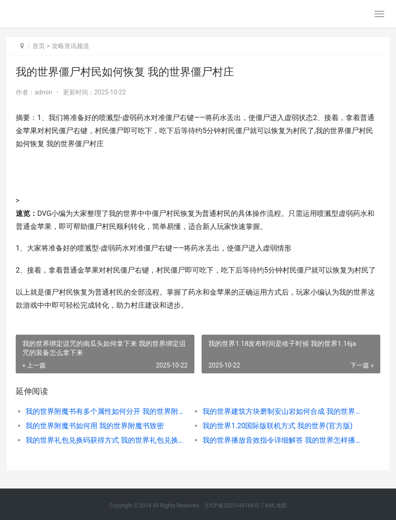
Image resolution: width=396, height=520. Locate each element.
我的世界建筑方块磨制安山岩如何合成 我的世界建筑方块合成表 (282, 411)
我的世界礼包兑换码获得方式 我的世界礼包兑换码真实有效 (105, 440)
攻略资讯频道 (70, 45)
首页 (38, 45)
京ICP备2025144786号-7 (234, 505)
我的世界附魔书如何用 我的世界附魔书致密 (95, 425)
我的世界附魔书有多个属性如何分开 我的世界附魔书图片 (105, 411)
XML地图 (275, 505)
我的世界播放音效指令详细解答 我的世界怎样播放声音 (282, 440)
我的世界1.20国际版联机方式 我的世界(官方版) (277, 425)
